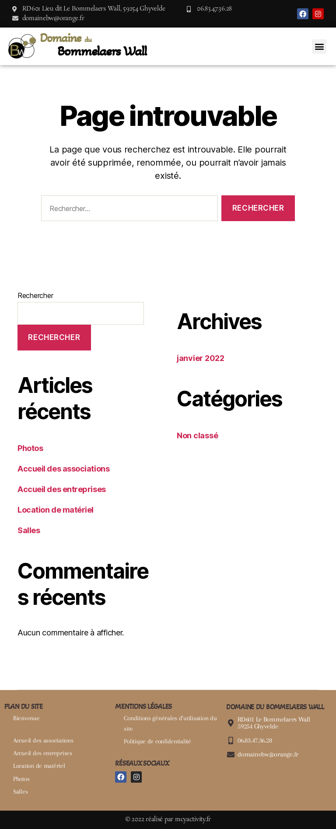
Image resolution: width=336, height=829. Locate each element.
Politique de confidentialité (157, 741)
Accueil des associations (63, 468)
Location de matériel (56, 509)
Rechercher (35, 295)
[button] (319, 46)
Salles (29, 530)
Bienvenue (26, 718)
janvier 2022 (200, 358)
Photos (30, 448)
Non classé (197, 435)
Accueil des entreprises (62, 489)
